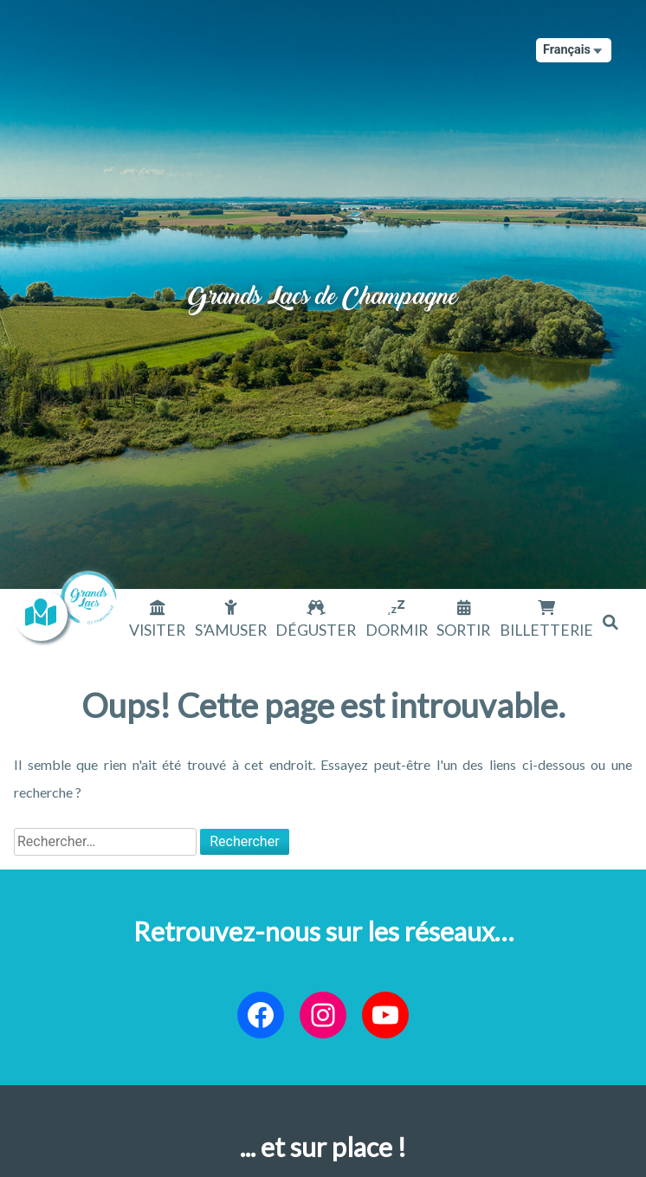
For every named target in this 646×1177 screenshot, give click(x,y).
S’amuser (231, 630)
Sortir (463, 630)
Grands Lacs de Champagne (323, 281)
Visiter (157, 630)
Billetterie (546, 630)
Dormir (396, 630)
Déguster (315, 630)
